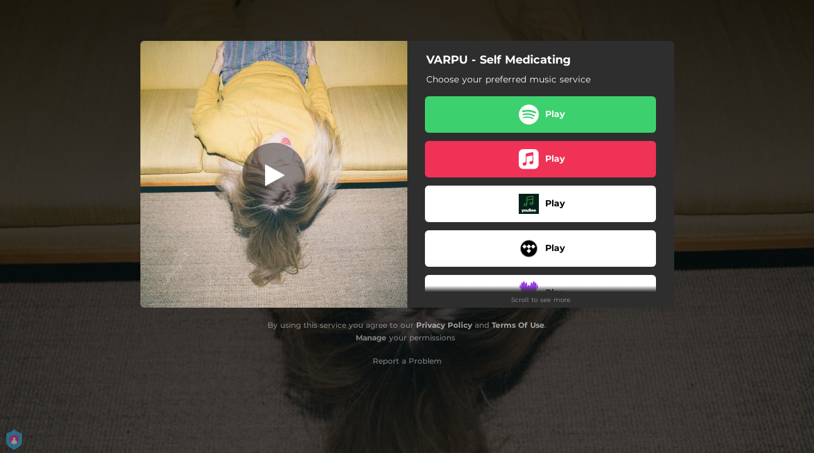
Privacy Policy (444, 325)
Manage (371, 337)
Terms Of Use (518, 325)
